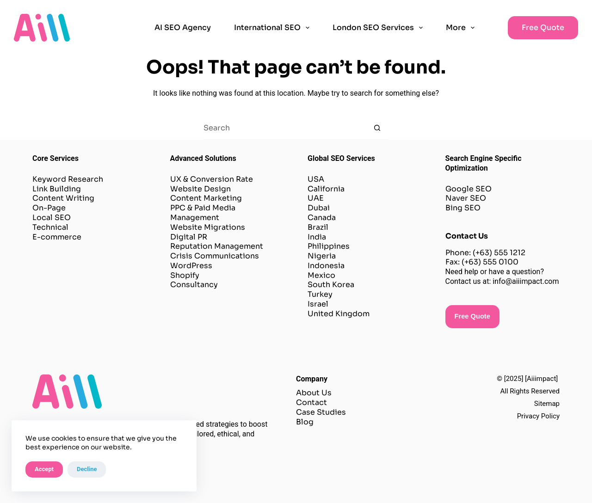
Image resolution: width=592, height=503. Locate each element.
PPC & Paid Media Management (202, 212)
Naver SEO (465, 198)
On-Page (50, 208)
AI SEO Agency (182, 27)
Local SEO (51, 217)
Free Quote (543, 27)
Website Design (200, 189)
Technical (50, 227)
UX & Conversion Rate (211, 179)
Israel (318, 304)
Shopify (184, 275)
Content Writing (63, 198)
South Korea (331, 284)
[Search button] (376, 128)
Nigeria (322, 256)
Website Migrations (207, 227)
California (326, 189)
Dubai (319, 208)
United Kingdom (339, 314)
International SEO (273, 27)
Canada (322, 217)
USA (316, 179)
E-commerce (56, 237)
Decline (87, 469)
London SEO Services (379, 27)
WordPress (191, 265)
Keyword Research (67, 179)
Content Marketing (207, 198)
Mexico (321, 275)
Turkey (320, 294)
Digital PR (188, 237)
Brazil (318, 227)
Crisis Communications (215, 256)
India (317, 237)
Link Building (56, 189)
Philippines (329, 246)
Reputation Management (216, 246)
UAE (316, 198)
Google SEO (468, 189)
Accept (44, 469)
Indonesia (326, 265)
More (462, 27)
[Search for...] (284, 128)
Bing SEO (463, 208)
